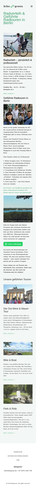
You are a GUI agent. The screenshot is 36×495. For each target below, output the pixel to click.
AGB (18, 460)
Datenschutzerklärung (18, 456)
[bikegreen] (13, 6)
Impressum (18, 452)
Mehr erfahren (9, 94)
